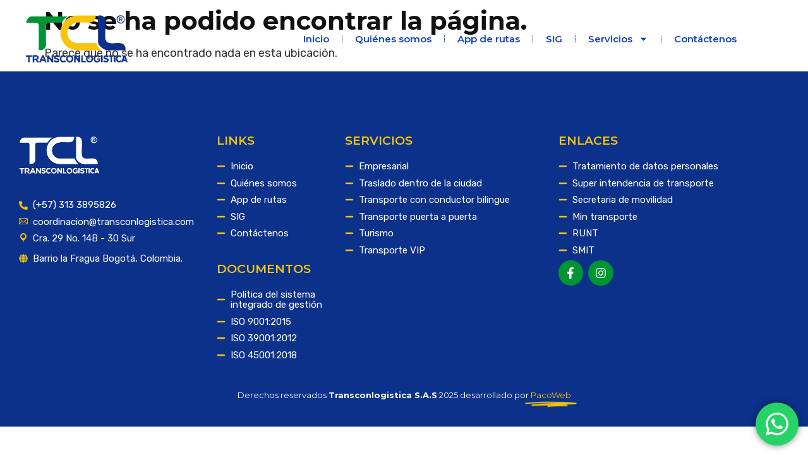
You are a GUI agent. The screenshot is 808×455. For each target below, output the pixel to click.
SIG (554, 39)
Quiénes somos (393, 39)
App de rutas (488, 39)
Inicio (316, 39)
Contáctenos (705, 39)
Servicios (618, 38)
